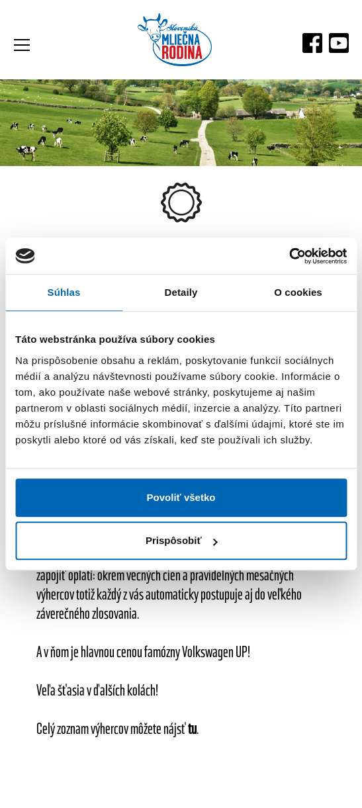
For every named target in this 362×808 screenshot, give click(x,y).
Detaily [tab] (181, 292)
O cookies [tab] (298, 292)
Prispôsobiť (182, 540)
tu (192, 728)
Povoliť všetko (181, 497)
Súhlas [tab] (64, 292)
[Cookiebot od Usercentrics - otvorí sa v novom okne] (289, 256)
